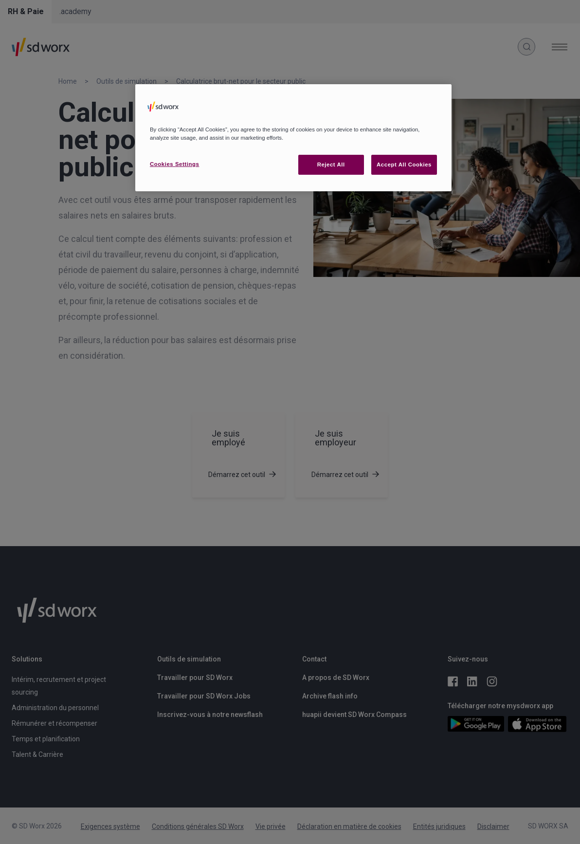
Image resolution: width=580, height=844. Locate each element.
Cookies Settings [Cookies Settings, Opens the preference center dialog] (174, 164)
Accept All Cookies (404, 164)
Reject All (331, 164)
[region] (293, 137)
